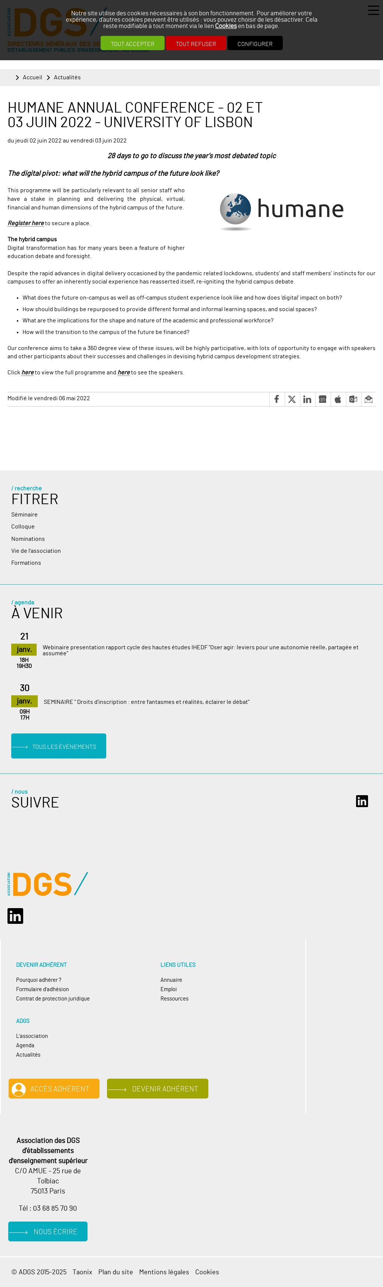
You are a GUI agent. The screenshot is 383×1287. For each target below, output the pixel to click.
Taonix (82, 1272)
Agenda (25, 1045)
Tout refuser (196, 44)
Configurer (255, 44)
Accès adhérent (59, 1089)
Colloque (23, 527)
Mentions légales (164, 1272)
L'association (32, 1036)
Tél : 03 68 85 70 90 (48, 1208)
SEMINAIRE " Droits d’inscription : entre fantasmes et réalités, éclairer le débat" (146, 702)
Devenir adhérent (165, 1089)
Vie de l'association (36, 551)
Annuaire (171, 980)
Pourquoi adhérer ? (38, 980)
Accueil (32, 77)
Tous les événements (64, 747)
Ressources (174, 999)
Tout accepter (132, 44)
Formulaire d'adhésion (42, 989)
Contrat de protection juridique (53, 999)
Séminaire (24, 515)
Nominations (28, 539)
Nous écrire (55, 1232)
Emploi (168, 989)
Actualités (67, 77)
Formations (26, 563)
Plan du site (115, 1272)
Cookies (226, 26)
